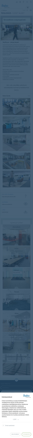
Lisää (16, 420)
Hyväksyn (26, 434)
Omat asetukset (8, 425)
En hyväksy (15, 434)
